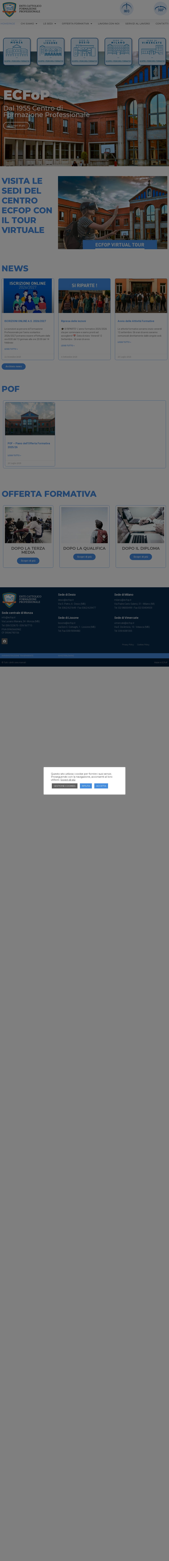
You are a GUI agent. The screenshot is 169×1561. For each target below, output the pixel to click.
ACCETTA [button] (101, 786)
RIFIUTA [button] (86, 786)
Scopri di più (67, 779)
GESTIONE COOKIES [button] (65, 786)
